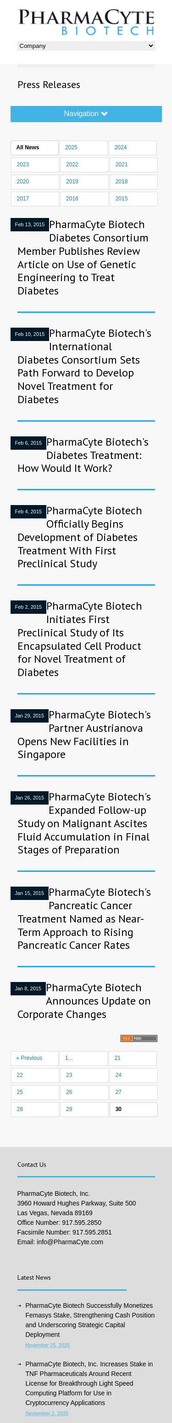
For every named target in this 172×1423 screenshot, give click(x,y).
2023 (23, 164)
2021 (122, 164)
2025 (71, 147)
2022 (72, 164)
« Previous (30, 1058)
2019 (72, 181)
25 (20, 1092)
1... (69, 1058)
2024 (121, 147)
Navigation (86, 114)
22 (20, 1075)
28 (20, 1109)
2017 (23, 198)
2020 (23, 181)
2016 (72, 198)
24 (119, 1075)
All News (28, 147)
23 (69, 1075)
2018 (122, 181)
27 (119, 1092)
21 (118, 1058)
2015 (122, 198)
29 (69, 1109)
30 (119, 1109)
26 (69, 1092)
